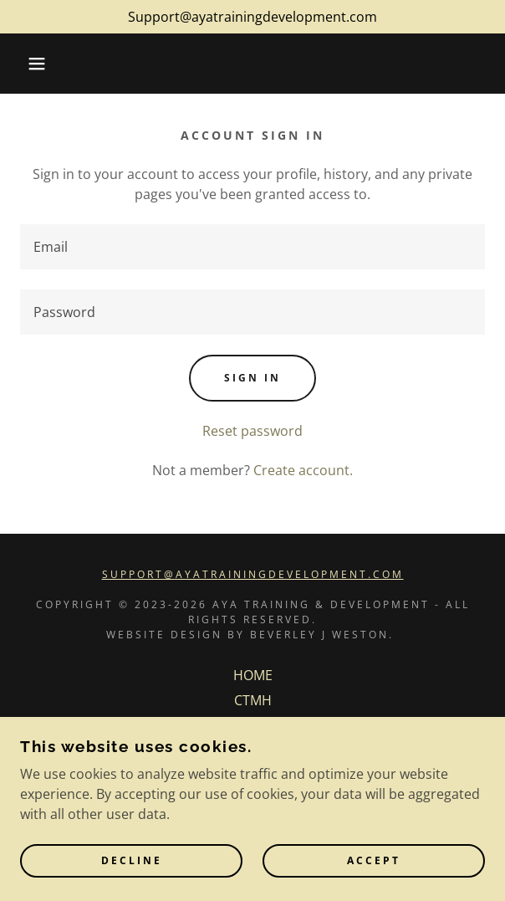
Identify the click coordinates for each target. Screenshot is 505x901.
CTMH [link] (253, 700)
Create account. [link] (303, 470)
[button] (34, 63)
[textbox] (252, 246)
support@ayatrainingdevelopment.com (253, 574)
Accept (373, 861)
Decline (131, 861)
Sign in (252, 378)
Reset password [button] (252, 431)
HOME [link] (253, 675)
